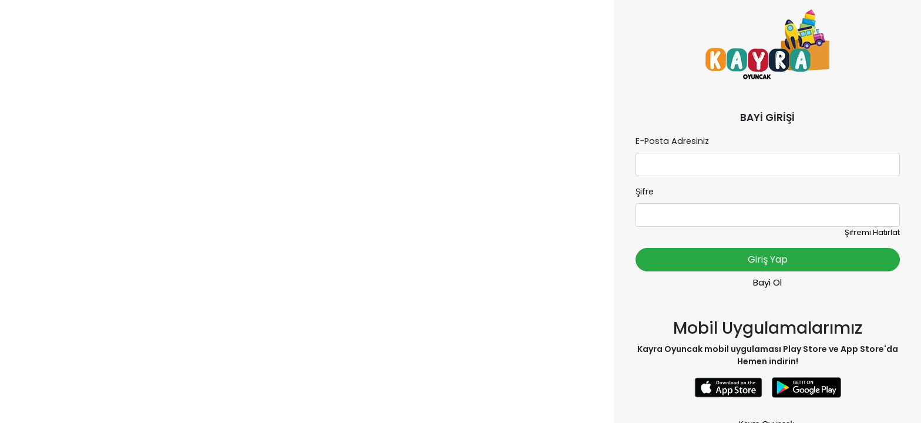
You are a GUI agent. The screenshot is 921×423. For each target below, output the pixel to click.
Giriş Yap (768, 259)
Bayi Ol (767, 282)
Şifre (645, 191)
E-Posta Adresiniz (672, 141)
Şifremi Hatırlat (872, 232)
